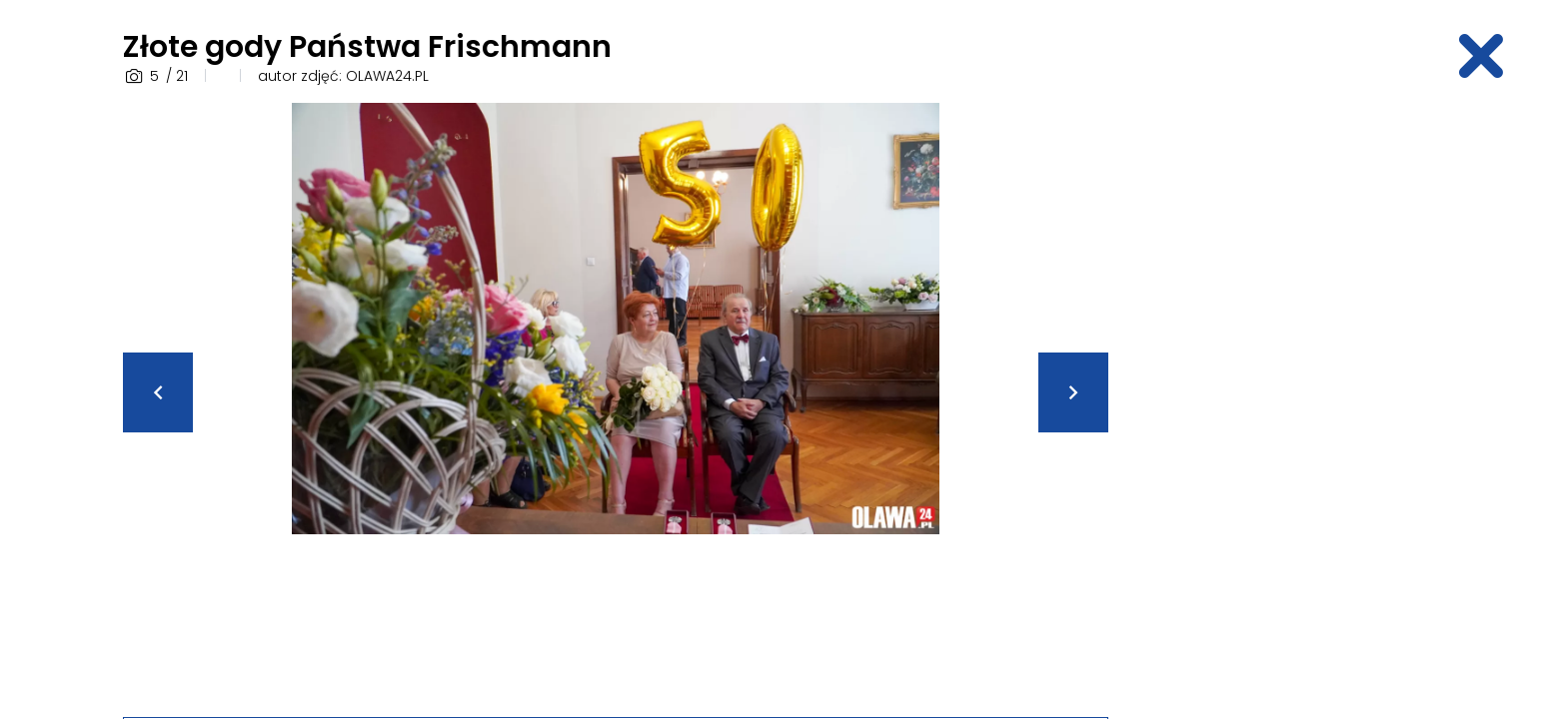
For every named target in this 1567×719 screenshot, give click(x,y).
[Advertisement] (1288, 402)
